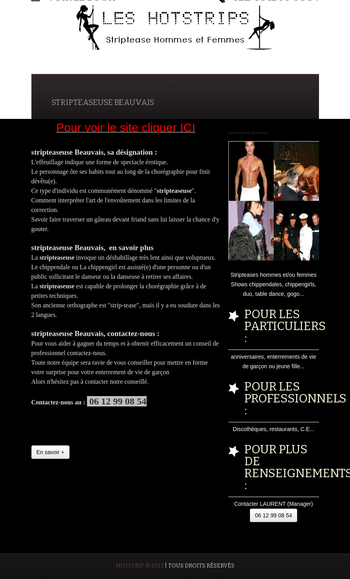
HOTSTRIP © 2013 (140, 565)
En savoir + (50, 452)
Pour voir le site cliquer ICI (125, 127)
